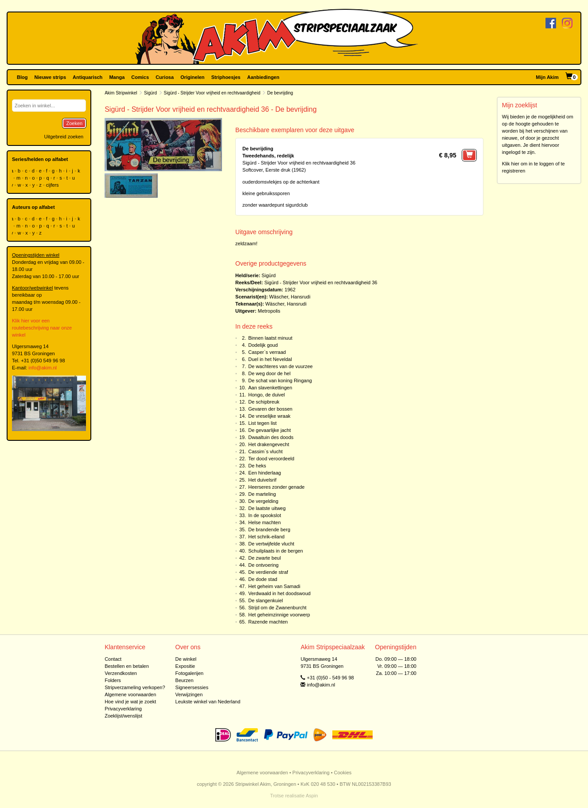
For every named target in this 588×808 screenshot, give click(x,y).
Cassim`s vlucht (265, 451)
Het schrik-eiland (266, 536)
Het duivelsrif (262, 479)
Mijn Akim (547, 77)
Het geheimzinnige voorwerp (279, 614)
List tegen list (262, 423)
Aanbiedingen (263, 77)
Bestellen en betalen (127, 666)
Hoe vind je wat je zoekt (130, 701)
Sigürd (150, 92)
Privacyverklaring (123, 708)
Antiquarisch (87, 77)
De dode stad (262, 579)
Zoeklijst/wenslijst (123, 715)
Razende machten (268, 621)
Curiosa (165, 77)
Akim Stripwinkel (121, 92)
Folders (113, 680)
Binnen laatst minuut (270, 338)
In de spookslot (264, 515)
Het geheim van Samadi (274, 586)
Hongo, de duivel (266, 394)
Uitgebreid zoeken (63, 136)
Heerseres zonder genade (276, 487)
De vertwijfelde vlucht (271, 543)
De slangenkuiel (265, 600)
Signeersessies (192, 687)
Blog (22, 77)
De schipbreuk (263, 401)
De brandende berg (269, 529)
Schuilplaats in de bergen (275, 550)
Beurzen (184, 680)
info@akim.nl (42, 367)
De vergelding (263, 501)
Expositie (185, 666)
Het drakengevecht (268, 444)
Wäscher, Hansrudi (289, 296)
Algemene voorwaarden (130, 694)
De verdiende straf (268, 572)
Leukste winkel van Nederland (208, 701)
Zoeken (74, 123)
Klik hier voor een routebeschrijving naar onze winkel (42, 327)
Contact (113, 659)
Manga (117, 77)
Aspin (312, 795)
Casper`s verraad (267, 352)
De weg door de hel (269, 373)
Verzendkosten (121, 673)
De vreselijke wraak (269, 416)
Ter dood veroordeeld (271, 458)
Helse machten (264, 522)
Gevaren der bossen (270, 409)
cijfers (53, 185)
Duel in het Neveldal (270, 359)
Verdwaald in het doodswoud (279, 593)
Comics (140, 77)
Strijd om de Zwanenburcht (277, 607)
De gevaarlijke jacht (269, 430)
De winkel (186, 659)
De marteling (262, 494)
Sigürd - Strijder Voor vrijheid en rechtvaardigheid (212, 92)
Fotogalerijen (189, 673)
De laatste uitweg (266, 508)
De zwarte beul (264, 558)
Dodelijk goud (263, 345)
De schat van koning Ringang (280, 380)
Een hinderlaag (264, 472)
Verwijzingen (189, 694)
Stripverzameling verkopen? (135, 687)
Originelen (192, 77)
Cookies (343, 772)
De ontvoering (263, 565)
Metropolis (269, 311)
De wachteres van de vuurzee (280, 366)
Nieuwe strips (50, 77)
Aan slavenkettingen (270, 387)
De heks (257, 465)
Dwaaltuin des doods (270, 437)
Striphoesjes (226, 77)
